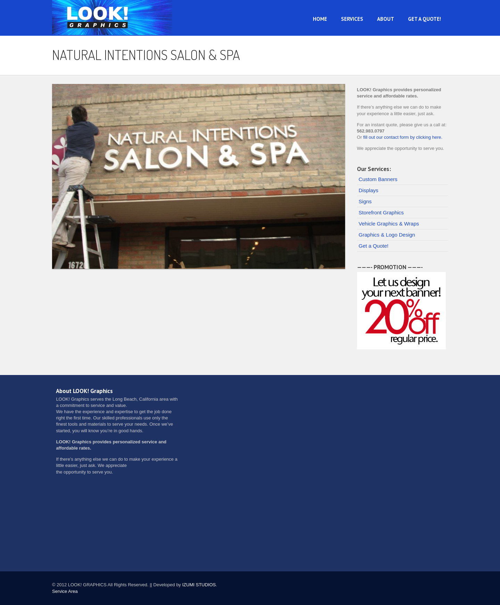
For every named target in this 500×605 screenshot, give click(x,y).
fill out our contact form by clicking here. (402, 137)
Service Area (65, 591)
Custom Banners (378, 179)
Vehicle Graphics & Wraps (389, 224)
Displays (368, 190)
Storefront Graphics (381, 212)
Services (352, 19)
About (385, 19)
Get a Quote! (424, 19)
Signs (365, 201)
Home (320, 19)
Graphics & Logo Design (387, 235)
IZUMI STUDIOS (199, 584)
